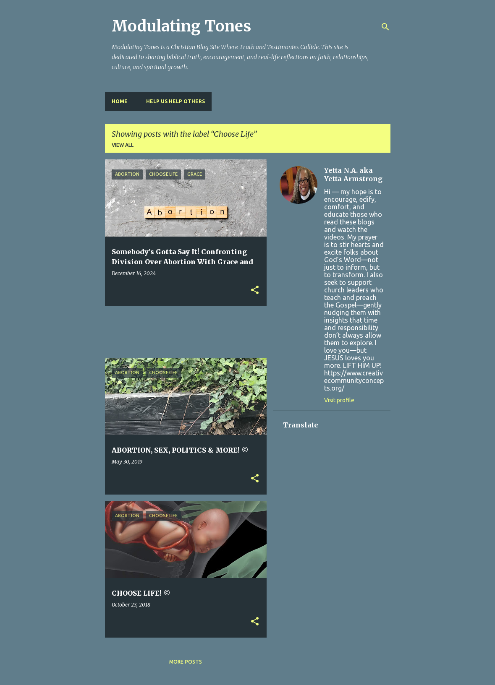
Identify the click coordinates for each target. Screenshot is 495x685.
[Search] (385, 27)
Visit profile (339, 400)
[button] (255, 290)
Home (120, 101)
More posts (185, 661)
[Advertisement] (258, 331)
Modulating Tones (181, 26)
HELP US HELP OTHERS (175, 101)
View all (123, 145)
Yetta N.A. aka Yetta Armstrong (353, 174)
